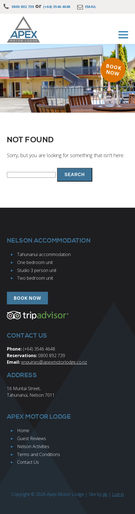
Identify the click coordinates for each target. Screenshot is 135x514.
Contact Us (28, 462)
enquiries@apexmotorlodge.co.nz (54, 362)
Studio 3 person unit (36, 270)
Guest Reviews (31, 438)
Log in (118, 494)
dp (104, 494)
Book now (113, 69)
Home (23, 430)
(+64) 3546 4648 (56, 6)
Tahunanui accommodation (44, 254)
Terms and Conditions (38, 454)
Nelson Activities (33, 446)
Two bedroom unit (35, 278)
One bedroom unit (35, 262)
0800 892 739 (23, 6)
